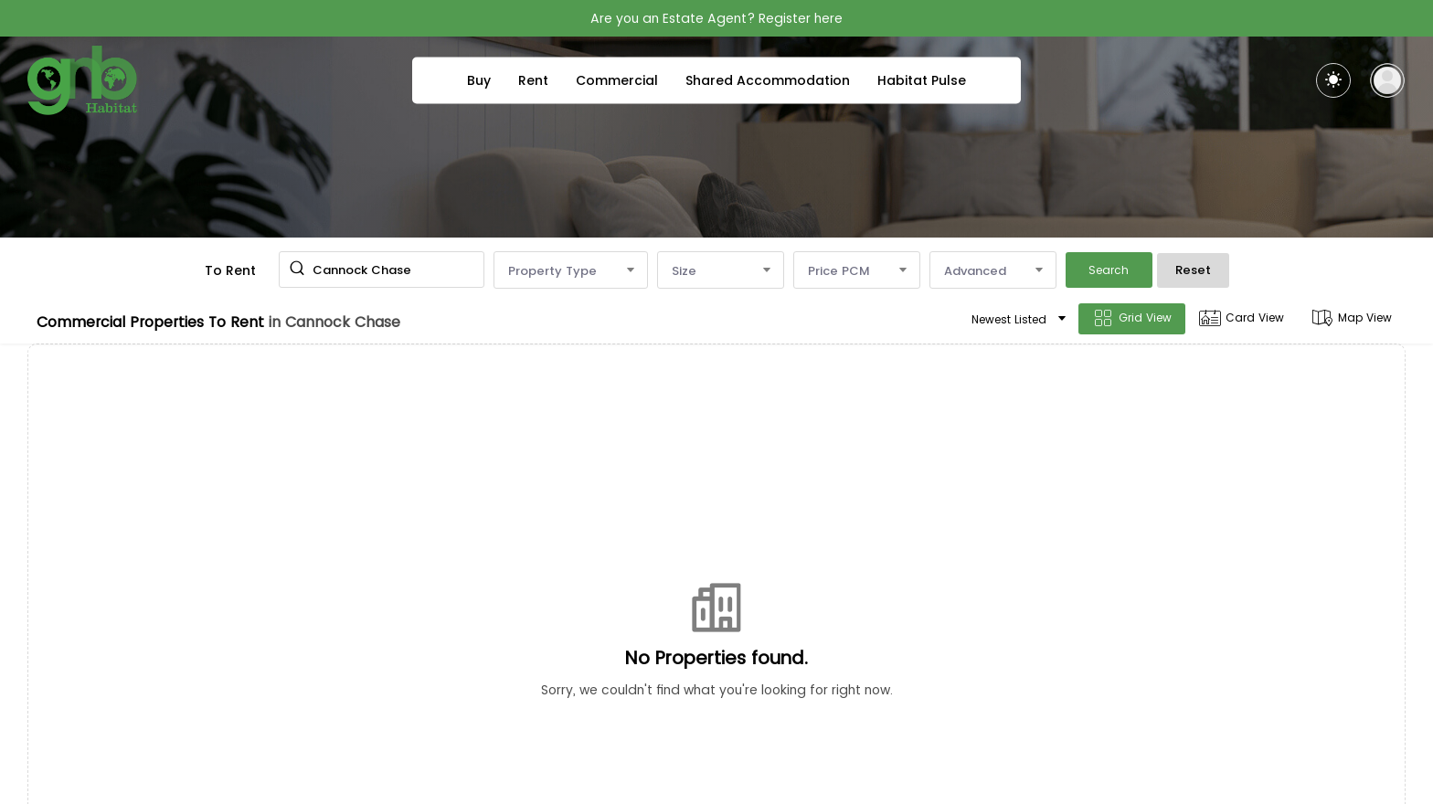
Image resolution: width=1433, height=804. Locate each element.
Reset (1193, 270)
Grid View (1132, 319)
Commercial (617, 80)
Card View (1241, 319)
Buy (479, 80)
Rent (533, 80)
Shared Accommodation (767, 80)
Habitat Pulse (921, 80)
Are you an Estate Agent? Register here (716, 18)
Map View (1351, 319)
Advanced (993, 271)
